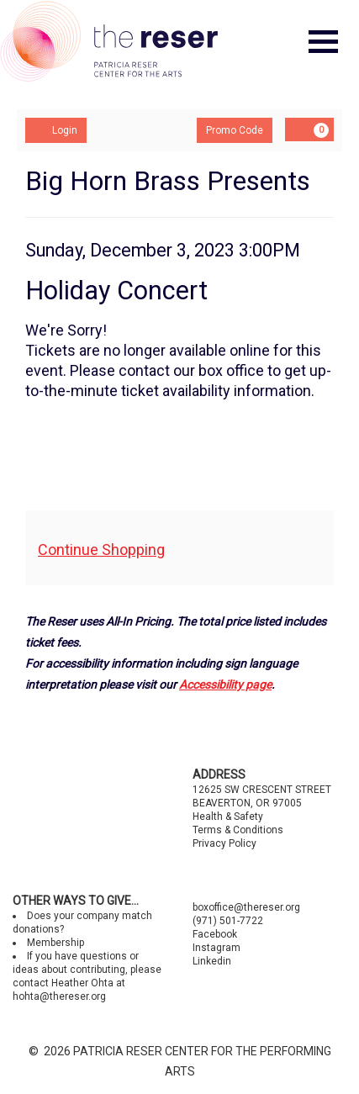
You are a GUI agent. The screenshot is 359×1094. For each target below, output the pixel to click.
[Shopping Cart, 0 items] (309, 129)
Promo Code (234, 130)
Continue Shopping (101, 549)
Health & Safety (228, 816)
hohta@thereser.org (59, 996)
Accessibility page (225, 684)
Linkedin (212, 961)
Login (55, 129)
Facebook (215, 934)
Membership (55, 943)
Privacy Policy (224, 843)
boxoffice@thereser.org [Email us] (246, 907)
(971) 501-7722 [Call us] (228, 921)
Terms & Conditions (238, 830)
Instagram (216, 948)
